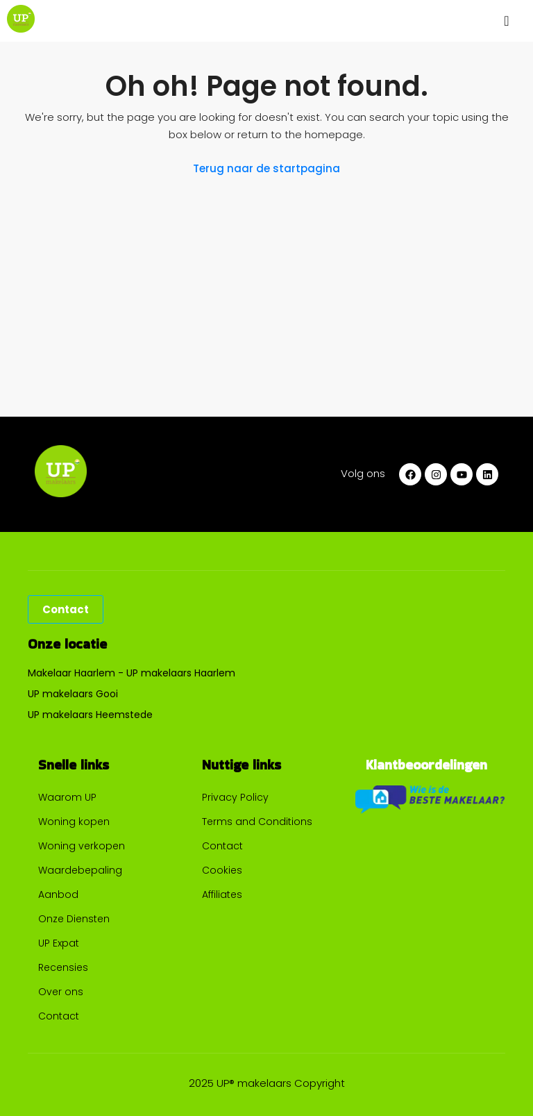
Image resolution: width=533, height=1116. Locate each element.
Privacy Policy (235, 797)
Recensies (63, 967)
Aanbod (58, 894)
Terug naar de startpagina (266, 168)
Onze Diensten (74, 919)
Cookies (222, 870)
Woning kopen (74, 821)
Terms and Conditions (257, 821)
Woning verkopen (81, 846)
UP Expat (58, 943)
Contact (58, 1016)
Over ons (60, 992)
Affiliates (222, 894)
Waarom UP (67, 797)
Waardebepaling (80, 870)
